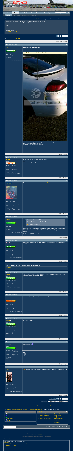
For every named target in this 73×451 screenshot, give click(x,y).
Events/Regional (48, 12)
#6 (66, 272)
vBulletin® (36, 431)
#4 (66, 216)
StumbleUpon (10, 418)
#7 (66, 294)
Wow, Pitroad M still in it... (28, 405)
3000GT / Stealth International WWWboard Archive (16, 444)
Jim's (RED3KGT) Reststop (10, 445)
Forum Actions (25, 15)
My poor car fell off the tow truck (17, 39)
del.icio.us (9, 416)
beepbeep (8, 267)
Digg (8, 413)
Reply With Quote (63, 154)
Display (64, 41)
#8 (66, 318)
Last (66, 36)
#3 (66, 180)
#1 (66, 44)
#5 (66, 240)
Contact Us (48, 426)
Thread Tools (58, 41)
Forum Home (8, 15)
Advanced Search (64, 15)
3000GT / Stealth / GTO (57, 426)
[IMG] (55, 417)
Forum (15, 12)
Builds (31, 12)
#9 (66, 341)
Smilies (55, 415)
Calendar (19, 15)
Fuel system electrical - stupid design (43, 405)
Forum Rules (57, 422)
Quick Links (33, 15)
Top (66, 401)
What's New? (23, 12)
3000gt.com (6, 442)
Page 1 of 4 (53, 35)
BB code (56, 413)
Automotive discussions (17, 19)
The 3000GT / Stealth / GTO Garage (13, 33)
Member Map (39, 12)
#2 (66, 157)
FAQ (14, 15)
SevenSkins (40, 434)
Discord (21, 22)
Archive (65, 426)
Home (8, 12)
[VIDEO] (56, 418)
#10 (66, 366)
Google (9, 420)
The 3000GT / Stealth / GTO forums (13, 31)
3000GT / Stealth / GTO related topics (33, 19)
